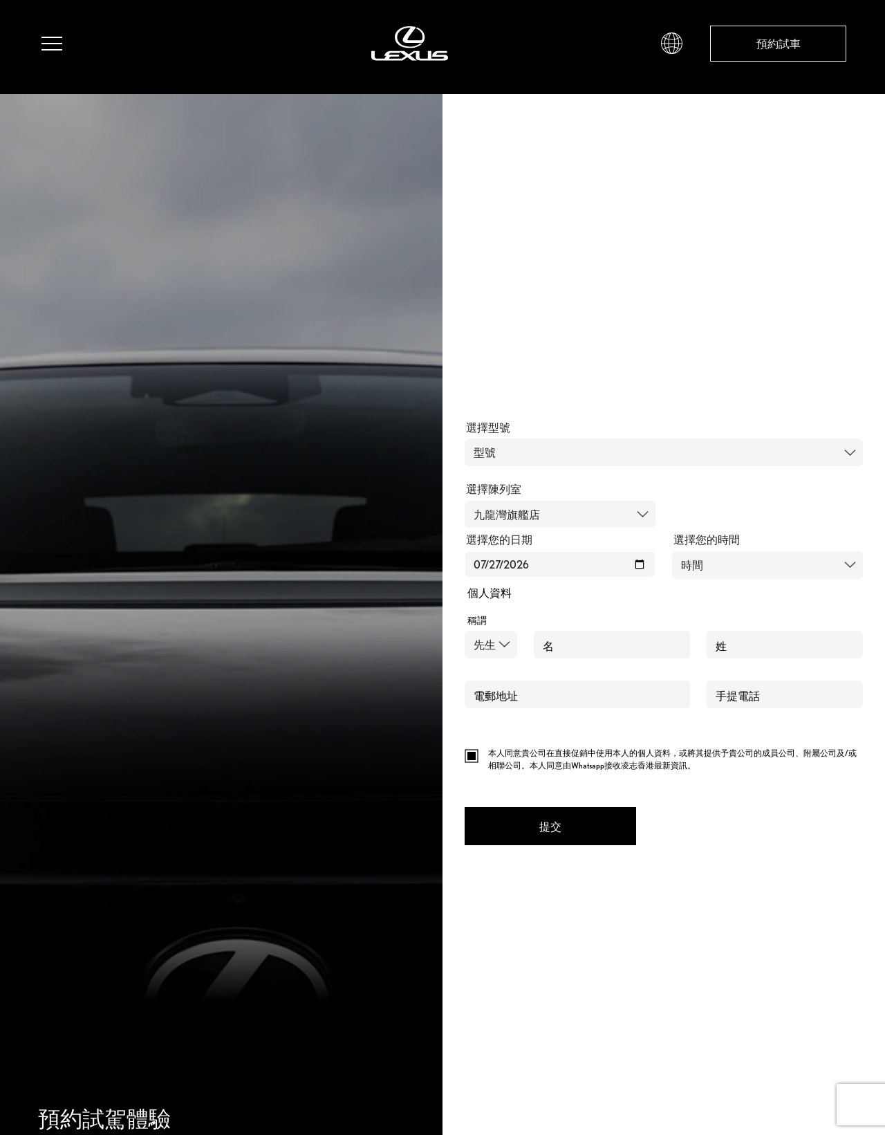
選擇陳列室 (493, 489)
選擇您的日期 (499, 539)
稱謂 (477, 620)
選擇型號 (488, 427)
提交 (550, 826)
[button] (671, 42)
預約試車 (778, 43)
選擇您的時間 (706, 539)
